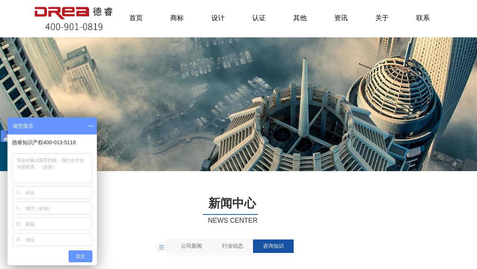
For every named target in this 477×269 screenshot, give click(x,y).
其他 (300, 18)
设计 (218, 18)
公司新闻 (191, 246)
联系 (423, 18)
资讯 (341, 18)
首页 (136, 18)
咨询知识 (273, 246)
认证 (259, 18)
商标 (177, 18)
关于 (382, 18)
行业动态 (232, 246)
